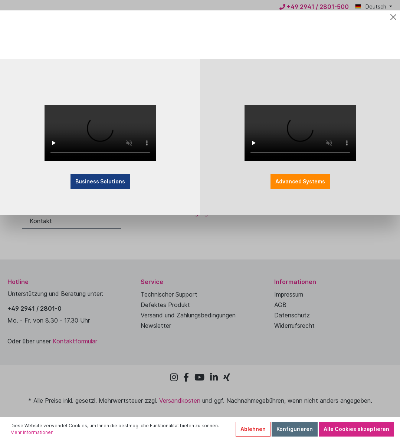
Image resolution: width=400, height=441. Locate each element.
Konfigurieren (294, 429)
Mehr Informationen (31, 432)
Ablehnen (253, 429)
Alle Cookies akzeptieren (356, 429)
